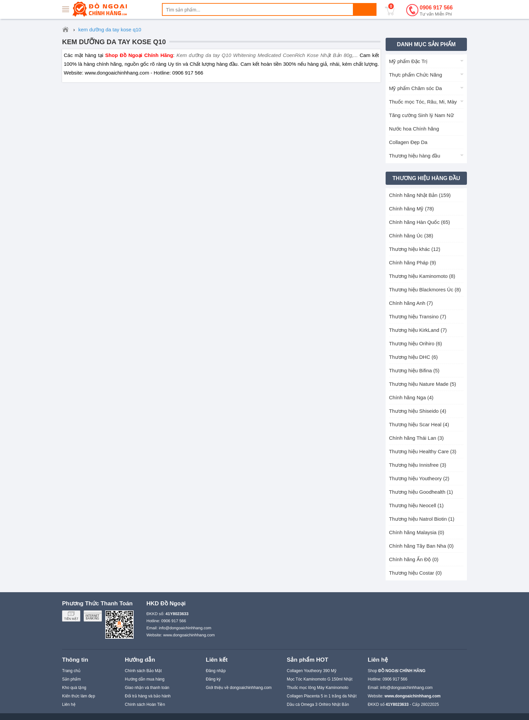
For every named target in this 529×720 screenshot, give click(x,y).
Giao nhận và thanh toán (147, 687)
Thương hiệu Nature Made (422, 384)
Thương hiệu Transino (417, 316)
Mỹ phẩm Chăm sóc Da (415, 88)
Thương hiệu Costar (415, 573)
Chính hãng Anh (411, 303)
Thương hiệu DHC (413, 357)
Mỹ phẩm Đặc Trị (408, 61)
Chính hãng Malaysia (416, 532)
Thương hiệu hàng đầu (414, 156)
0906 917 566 (436, 11)
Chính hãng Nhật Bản (420, 195)
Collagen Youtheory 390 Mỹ (311, 670)
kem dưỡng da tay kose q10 (114, 42)
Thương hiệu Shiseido (417, 411)
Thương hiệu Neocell (416, 505)
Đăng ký (213, 679)
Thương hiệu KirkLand (418, 330)
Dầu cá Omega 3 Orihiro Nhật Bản (318, 704)
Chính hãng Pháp (412, 262)
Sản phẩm (71, 679)
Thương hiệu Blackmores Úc (425, 289)
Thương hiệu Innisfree (417, 465)
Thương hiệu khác (414, 249)
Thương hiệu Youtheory (419, 478)
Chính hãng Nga (411, 397)
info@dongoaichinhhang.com (185, 628)
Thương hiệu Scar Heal (419, 424)
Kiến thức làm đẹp (78, 696)
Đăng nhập (216, 670)
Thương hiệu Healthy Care (422, 451)
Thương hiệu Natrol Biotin (421, 519)
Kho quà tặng (74, 687)
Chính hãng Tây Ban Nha (421, 546)
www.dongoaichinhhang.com (189, 635)
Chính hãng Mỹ (411, 208)
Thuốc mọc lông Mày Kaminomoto (318, 687)
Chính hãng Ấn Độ (414, 559)
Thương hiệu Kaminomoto (422, 276)
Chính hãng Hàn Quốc (419, 222)
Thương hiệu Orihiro (415, 343)
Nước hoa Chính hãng (414, 129)
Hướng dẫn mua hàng (144, 679)
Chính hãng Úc (411, 235)
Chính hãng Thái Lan (416, 438)
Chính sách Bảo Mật (143, 670)
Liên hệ (69, 704)
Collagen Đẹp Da (408, 142)
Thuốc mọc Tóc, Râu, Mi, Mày (423, 102)
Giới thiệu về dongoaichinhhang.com (239, 687)
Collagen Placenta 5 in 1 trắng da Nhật (322, 696)
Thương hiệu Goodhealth (421, 492)
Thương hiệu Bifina (414, 370)
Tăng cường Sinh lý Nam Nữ (421, 115)
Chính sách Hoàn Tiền (145, 704)
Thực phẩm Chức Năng (415, 75)
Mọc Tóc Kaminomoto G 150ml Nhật (320, 679)
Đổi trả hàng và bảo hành (148, 696)
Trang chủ (71, 670)
